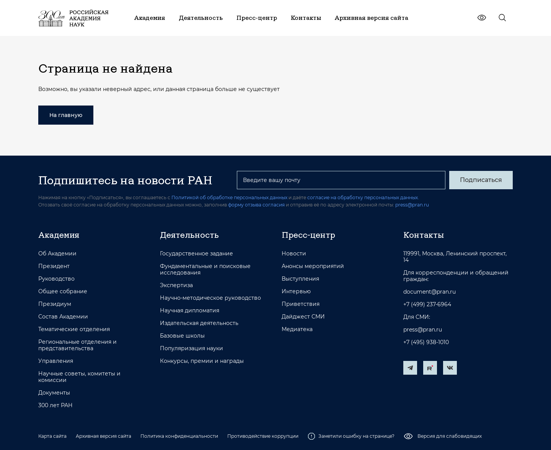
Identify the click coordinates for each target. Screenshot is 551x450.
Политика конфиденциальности (179, 436)
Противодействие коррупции (262, 436)
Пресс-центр (308, 235)
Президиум (54, 304)
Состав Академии (63, 317)
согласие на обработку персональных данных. (363, 197)
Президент (54, 266)
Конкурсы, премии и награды (202, 361)
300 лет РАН (55, 405)
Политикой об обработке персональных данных (229, 197)
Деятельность (189, 235)
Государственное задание (196, 253)
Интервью (296, 291)
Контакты (423, 235)
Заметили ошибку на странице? (351, 436)
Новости (294, 253)
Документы (54, 393)
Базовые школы (182, 336)
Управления (55, 361)
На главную (65, 115)
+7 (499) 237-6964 (427, 304)
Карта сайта (52, 436)
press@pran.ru (412, 205)
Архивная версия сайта (103, 436)
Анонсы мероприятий (313, 266)
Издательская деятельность (199, 323)
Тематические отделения (74, 329)
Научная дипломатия (189, 310)
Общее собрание (62, 291)
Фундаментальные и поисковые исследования (205, 269)
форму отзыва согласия (256, 205)
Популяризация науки (191, 348)
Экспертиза (176, 285)
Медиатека (297, 329)
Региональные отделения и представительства (77, 345)
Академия (58, 235)
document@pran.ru (429, 292)
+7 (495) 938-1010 (426, 342)
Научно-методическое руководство (210, 298)
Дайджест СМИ (303, 317)
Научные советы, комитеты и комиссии (79, 376)
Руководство (56, 279)
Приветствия (301, 304)
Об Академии (57, 253)
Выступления (300, 279)
